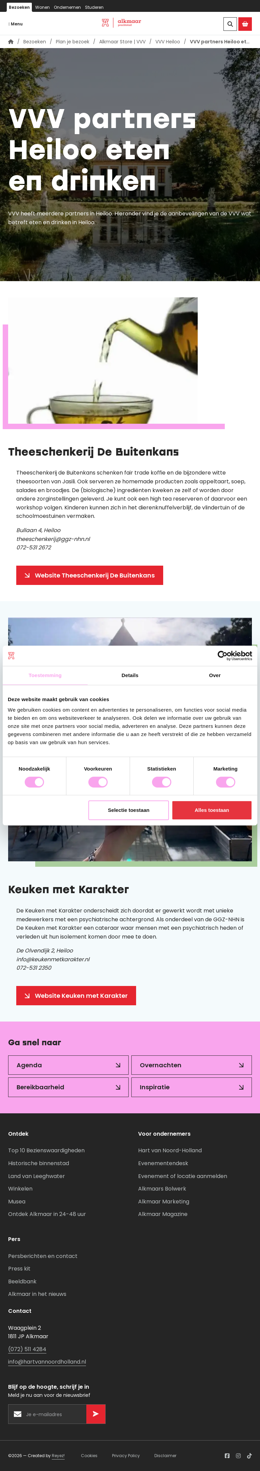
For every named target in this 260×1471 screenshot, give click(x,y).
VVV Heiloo (167, 41)
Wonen (42, 7)
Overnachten (160, 1065)
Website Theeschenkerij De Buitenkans (95, 575)
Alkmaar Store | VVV (122, 41)
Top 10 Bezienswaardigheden (46, 1150)
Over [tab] (215, 675)
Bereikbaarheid (40, 1087)
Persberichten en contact (43, 1256)
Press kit (19, 1269)
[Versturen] (95, 1414)
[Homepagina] (11, 42)
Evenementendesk (163, 1163)
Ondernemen (67, 7)
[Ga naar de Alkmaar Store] (245, 24)
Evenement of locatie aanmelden (182, 1176)
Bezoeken (19, 7)
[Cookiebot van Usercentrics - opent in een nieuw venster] (222, 656)
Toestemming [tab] (45, 675)
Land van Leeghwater (36, 1176)
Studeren (94, 7)
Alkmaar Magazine (163, 1214)
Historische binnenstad (38, 1163)
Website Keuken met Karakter (81, 995)
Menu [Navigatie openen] (15, 24)
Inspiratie (155, 1087)
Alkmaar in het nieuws (37, 1294)
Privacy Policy (126, 1455)
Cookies (89, 1455)
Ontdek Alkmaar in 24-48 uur (47, 1214)
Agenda (29, 1065)
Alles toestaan (212, 810)
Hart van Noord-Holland (170, 1150)
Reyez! (58, 1455)
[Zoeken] (230, 24)
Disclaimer (165, 1455)
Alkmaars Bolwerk (162, 1189)
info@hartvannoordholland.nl (47, 1362)
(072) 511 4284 (27, 1349)
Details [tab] (130, 675)
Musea (16, 1201)
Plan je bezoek (72, 41)
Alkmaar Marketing (163, 1201)
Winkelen (20, 1189)
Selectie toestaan (129, 810)
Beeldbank (22, 1281)
